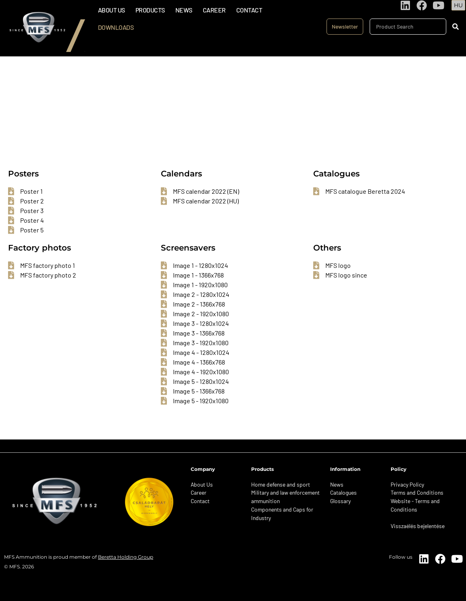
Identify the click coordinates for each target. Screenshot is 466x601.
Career (214, 10)
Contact (249, 10)
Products (150, 10)
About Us (111, 10)
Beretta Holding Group (125, 557)
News (183, 10)
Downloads (116, 27)
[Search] (455, 27)
